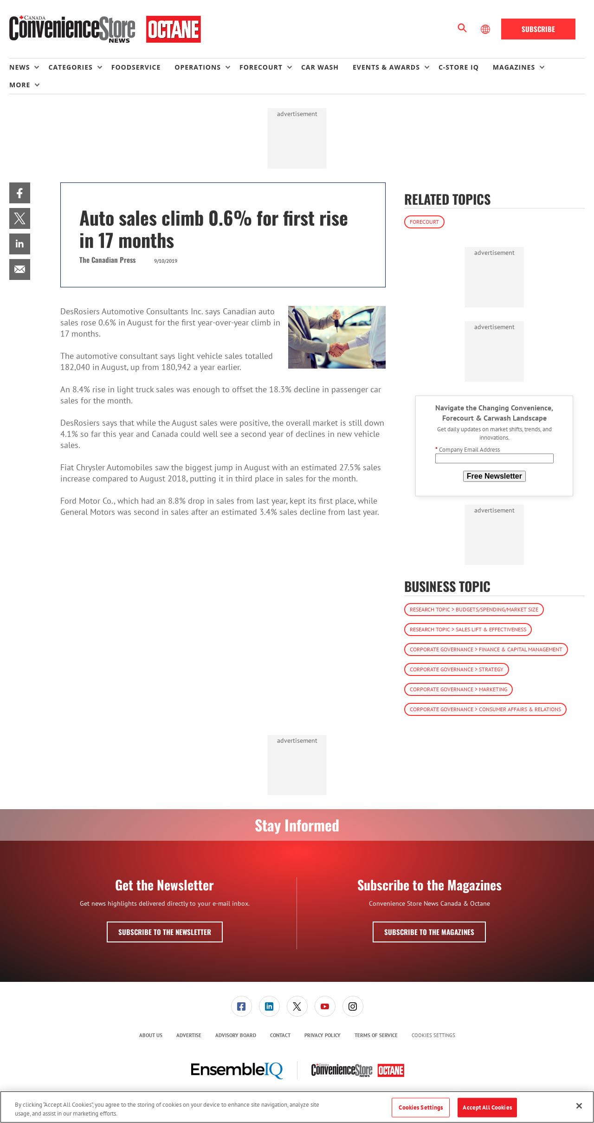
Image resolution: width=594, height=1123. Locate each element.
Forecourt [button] (261, 67)
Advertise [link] (188, 1035)
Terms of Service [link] (376, 1035)
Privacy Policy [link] (322, 1035)
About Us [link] (150, 1035)
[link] (19, 192)
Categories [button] (70, 67)
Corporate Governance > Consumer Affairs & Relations (485, 709)
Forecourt (424, 221)
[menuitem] (28, 67)
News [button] (19, 67)
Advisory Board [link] (235, 1035)
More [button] (19, 84)
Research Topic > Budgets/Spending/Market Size (474, 609)
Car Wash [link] (320, 67)
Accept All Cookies (487, 1107)
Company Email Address (467, 450)
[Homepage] (105, 29)
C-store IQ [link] (459, 67)
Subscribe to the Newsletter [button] (164, 932)
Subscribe (538, 29)
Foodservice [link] (136, 67)
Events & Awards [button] (386, 67)
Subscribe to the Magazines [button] (429, 932)
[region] (297, 1107)
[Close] (579, 1106)
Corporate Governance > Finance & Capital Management (486, 649)
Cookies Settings (433, 1035)
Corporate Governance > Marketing (458, 689)
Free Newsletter (494, 476)
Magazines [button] (514, 67)
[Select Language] (486, 29)
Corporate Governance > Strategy (457, 669)
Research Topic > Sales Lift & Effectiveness (468, 629)
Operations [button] (197, 67)
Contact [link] (280, 1035)
